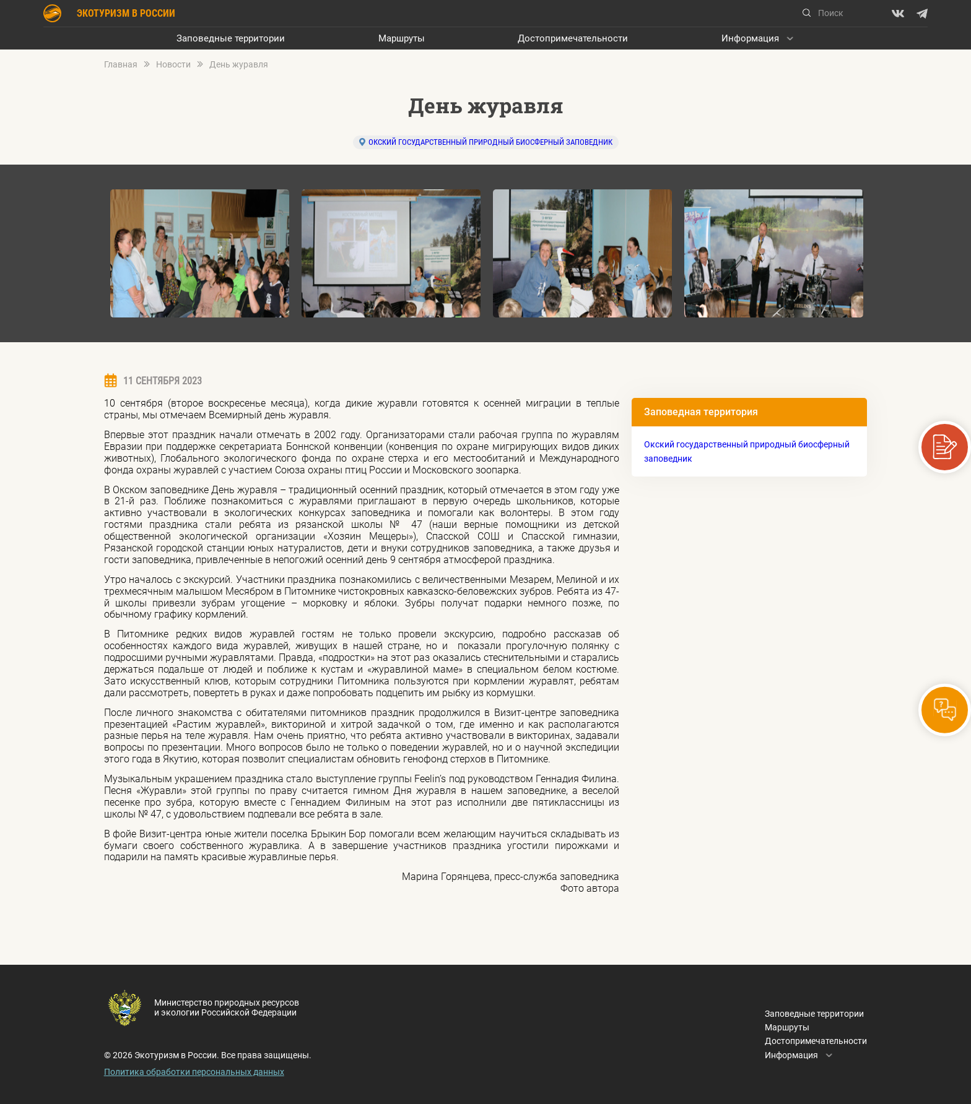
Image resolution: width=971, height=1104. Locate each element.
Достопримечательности (573, 38)
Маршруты (401, 38)
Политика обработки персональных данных (194, 1072)
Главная (120, 64)
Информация (750, 38)
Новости (173, 64)
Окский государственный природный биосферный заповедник (490, 142)
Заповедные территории (230, 38)
